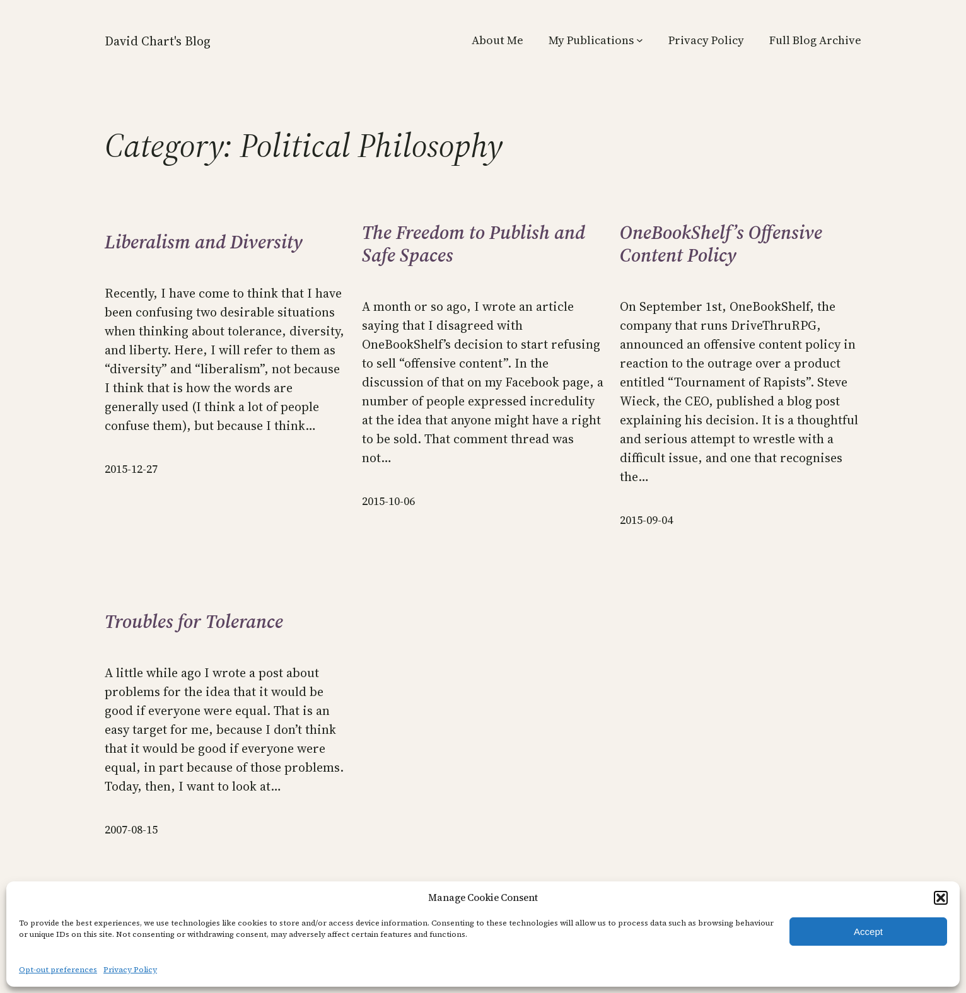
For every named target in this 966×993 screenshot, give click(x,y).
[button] (940, 897)
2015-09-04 (646, 520)
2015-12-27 (131, 469)
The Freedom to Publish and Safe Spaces (473, 244)
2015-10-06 (388, 501)
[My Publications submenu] (639, 40)
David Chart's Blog (158, 41)
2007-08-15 (131, 829)
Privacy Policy (130, 970)
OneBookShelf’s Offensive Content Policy (721, 244)
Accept (868, 931)
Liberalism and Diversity (204, 242)
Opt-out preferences (58, 970)
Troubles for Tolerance (194, 621)
